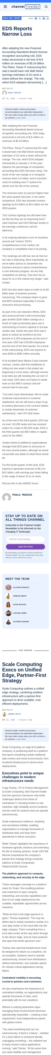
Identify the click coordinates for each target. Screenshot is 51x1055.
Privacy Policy (26, 558)
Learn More (21, 118)
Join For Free (25, 547)
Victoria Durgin (21, 622)
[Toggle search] (46, 6)
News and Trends (11, 18)
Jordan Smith (20, 596)
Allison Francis (21, 587)
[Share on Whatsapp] (48, 18)
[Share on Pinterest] (44, 18)
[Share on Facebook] (36, 18)
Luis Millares (20, 613)
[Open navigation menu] (5, 7)
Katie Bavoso (19, 605)
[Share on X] (40, 18)
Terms (15, 558)
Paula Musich (11, 92)
